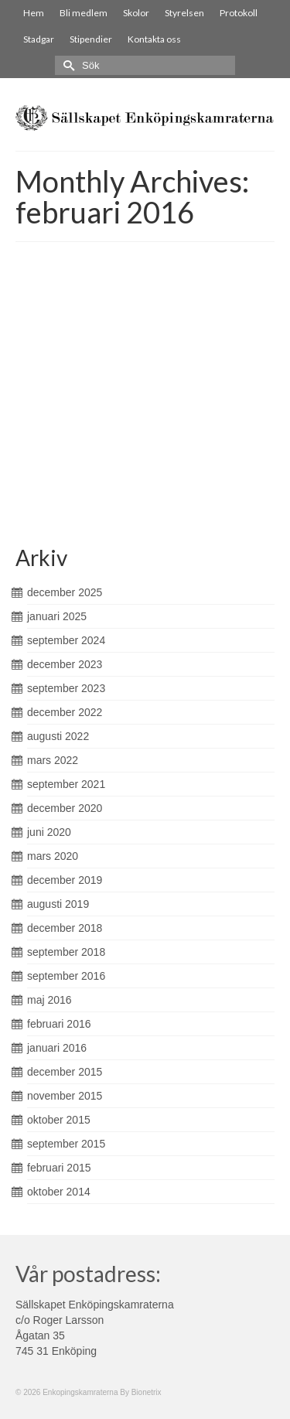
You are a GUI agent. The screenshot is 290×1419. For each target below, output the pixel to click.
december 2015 (64, 1072)
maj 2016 (49, 1000)
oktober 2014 (58, 1191)
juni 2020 (49, 832)
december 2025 (64, 592)
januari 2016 (57, 1048)
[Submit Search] (66, 65)
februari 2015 (59, 1167)
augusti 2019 (58, 904)
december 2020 (64, 808)
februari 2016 (59, 1024)
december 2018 (64, 928)
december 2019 (64, 880)
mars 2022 (52, 760)
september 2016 (66, 976)
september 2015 (66, 1144)
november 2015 (64, 1096)
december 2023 (64, 664)
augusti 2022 (58, 736)
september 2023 (66, 688)
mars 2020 (52, 856)
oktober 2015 (58, 1120)
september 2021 (66, 784)
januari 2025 (57, 616)
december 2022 (64, 712)
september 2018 (66, 952)
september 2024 (66, 640)
